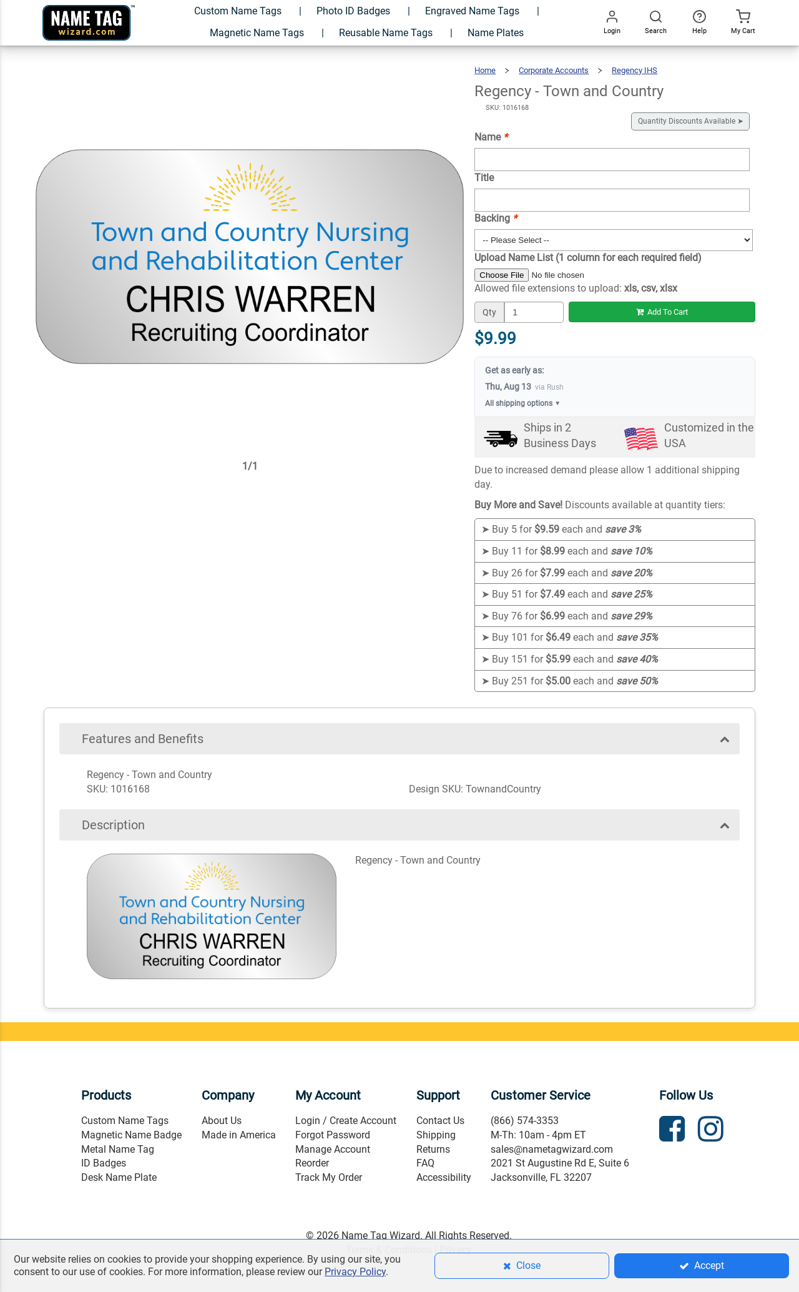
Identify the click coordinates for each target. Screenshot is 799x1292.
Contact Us (440, 1121)
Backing (495, 218)
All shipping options (523, 403)
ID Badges (103, 1163)
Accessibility (443, 1177)
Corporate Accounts (554, 70)
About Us (222, 1121)
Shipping (436, 1135)
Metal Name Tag (117, 1149)
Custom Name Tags (125, 1121)
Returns (433, 1149)
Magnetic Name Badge (131, 1135)
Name (490, 137)
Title (484, 178)
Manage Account (332, 1149)
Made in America (239, 1135)
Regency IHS (634, 70)
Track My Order (328, 1177)
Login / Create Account (345, 1121)
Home (485, 70)
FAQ (425, 1163)
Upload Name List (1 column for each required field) (588, 258)
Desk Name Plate (119, 1177)
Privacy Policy (355, 1272)
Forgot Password (332, 1135)
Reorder (312, 1163)
